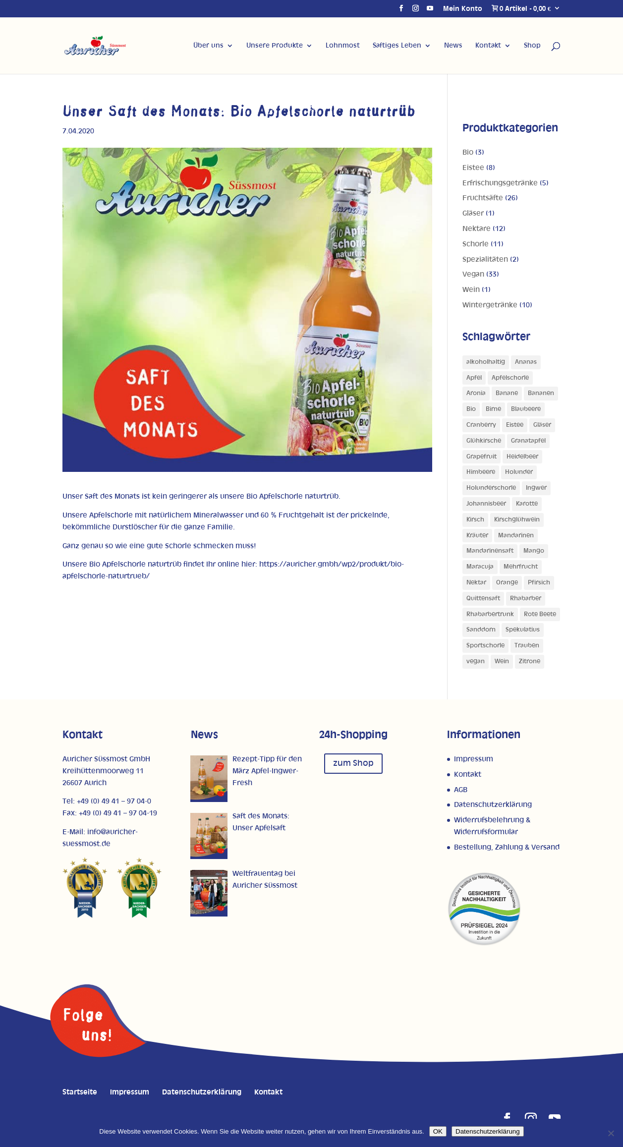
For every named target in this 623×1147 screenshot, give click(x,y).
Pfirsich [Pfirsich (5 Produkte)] (539, 582)
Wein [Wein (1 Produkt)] (502, 661)
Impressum (473, 759)
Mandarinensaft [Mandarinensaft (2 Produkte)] (489, 551)
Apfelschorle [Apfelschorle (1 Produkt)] (510, 378)
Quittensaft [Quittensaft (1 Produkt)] (483, 598)
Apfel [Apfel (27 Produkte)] (474, 378)
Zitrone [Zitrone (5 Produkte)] (529, 661)
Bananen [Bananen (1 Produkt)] (541, 393)
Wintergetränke (489, 305)
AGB (460, 790)
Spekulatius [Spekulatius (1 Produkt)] (523, 629)
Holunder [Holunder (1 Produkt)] (519, 472)
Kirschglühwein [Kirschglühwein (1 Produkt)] (517, 519)
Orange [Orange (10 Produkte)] (507, 582)
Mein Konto (462, 9)
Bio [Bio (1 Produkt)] (471, 409)
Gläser (473, 213)
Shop (532, 46)
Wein (471, 290)
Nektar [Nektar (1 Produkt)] (476, 582)
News (453, 46)
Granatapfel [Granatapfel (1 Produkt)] (528, 441)
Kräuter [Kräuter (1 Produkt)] (477, 535)
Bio (467, 152)
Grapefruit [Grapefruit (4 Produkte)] (481, 456)
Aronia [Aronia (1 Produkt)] (476, 393)
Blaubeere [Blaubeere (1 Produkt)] (526, 409)
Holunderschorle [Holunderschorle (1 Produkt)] (491, 488)
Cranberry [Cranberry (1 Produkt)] (481, 425)
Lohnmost (343, 46)
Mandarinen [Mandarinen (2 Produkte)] (516, 535)
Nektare (476, 229)
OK (438, 1131)
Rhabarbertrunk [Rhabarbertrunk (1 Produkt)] (490, 614)
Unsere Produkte (274, 46)
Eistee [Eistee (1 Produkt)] (514, 425)
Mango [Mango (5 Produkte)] (533, 551)
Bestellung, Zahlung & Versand (507, 847)
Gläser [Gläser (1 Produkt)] (542, 425)
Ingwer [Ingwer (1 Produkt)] (536, 488)
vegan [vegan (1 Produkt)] (475, 661)
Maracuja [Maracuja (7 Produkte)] (480, 567)
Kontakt (488, 46)
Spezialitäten (485, 259)
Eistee (473, 168)
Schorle (475, 244)
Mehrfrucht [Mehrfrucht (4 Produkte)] (521, 567)
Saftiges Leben (397, 46)
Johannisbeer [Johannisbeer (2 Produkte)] (486, 504)
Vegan (473, 274)
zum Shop (353, 763)
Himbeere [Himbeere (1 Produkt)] (480, 472)
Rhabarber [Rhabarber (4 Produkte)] (525, 598)
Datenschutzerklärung (493, 805)
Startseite (79, 1092)
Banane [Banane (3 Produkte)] (507, 393)
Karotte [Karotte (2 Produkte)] (527, 504)
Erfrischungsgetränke (500, 183)
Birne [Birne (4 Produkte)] (493, 409)
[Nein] (611, 1133)
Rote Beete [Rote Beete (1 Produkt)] (540, 614)
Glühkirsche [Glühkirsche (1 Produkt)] (483, 441)
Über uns (208, 46)
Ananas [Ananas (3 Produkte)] (526, 362)
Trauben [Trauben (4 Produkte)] (526, 645)
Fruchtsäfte (482, 198)
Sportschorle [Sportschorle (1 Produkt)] (485, 645)
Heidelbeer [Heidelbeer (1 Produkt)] (522, 456)
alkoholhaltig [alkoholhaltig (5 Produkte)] (485, 362)
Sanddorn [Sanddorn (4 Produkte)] (481, 629)
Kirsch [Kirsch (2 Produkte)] (475, 519)
